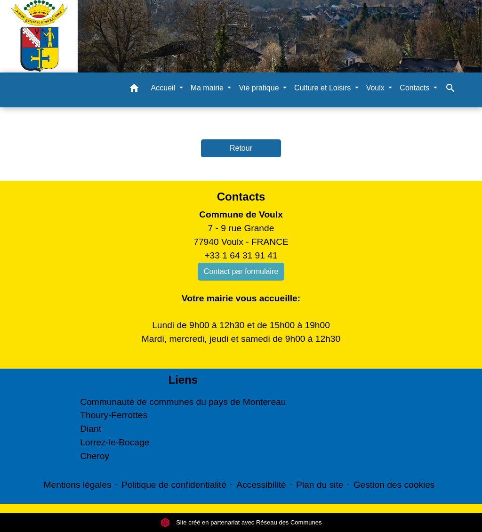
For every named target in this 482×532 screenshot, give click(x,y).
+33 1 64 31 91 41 (240, 255)
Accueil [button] (164, 88)
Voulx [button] (376, 88)
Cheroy (94, 456)
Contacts (241, 196)
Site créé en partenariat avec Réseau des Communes (241, 522)
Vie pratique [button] (260, 88)
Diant (90, 429)
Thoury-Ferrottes (113, 415)
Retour (241, 148)
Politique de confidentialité (173, 485)
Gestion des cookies (394, 485)
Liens (183, 379)
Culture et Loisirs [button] (323, 88)
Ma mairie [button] (208, 88)
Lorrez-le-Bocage (114, 442)
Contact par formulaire (241, 271)
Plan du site (319, 485)
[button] (134, 90)
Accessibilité (261, 485)
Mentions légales (78, 485)
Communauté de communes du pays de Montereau (183, 402)
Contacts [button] (416, 88)
